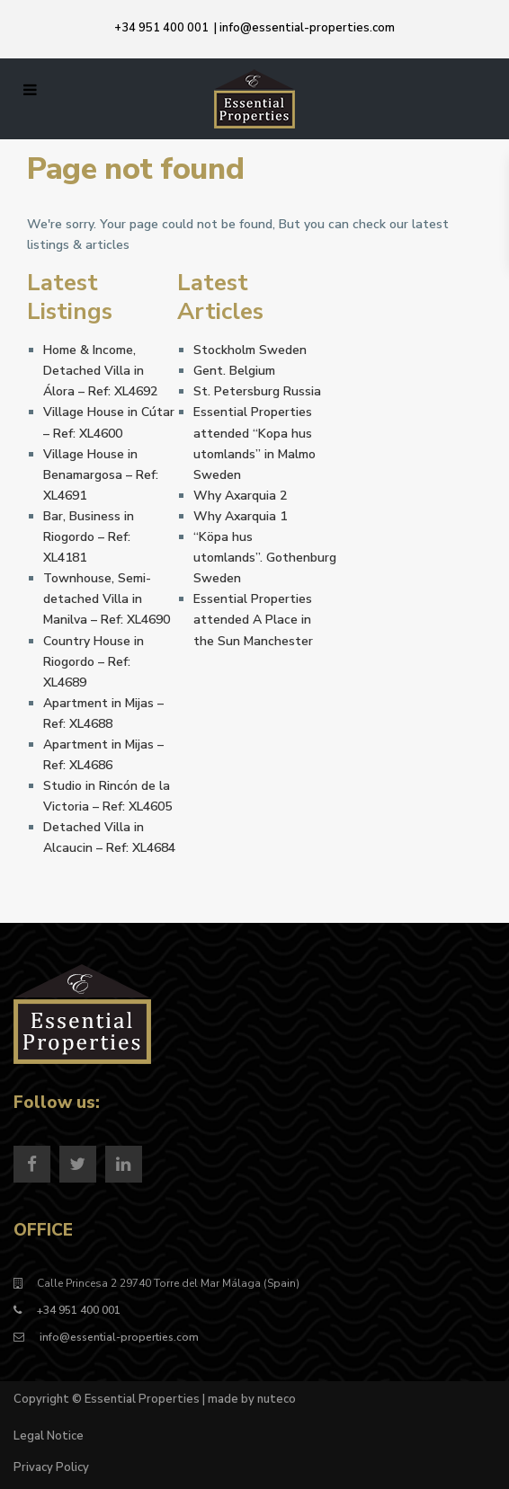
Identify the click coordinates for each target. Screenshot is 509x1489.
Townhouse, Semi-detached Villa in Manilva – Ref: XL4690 (106, 599)
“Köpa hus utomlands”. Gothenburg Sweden (264, 557)
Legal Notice (48, 1436)
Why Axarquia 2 (240, 495)
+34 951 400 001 (161, 28)
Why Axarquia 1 (240, 516)
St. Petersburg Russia (257, 391)
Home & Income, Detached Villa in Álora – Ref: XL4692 (100, 370)
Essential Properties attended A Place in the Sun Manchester (253, 619)
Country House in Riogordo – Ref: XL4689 (93, 662)
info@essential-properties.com (307, 28)
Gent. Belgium (234, 370)
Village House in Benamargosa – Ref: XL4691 (100, 475)
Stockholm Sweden (250, 350)
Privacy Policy (51, 1467)
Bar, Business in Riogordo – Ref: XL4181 (88, 537)
